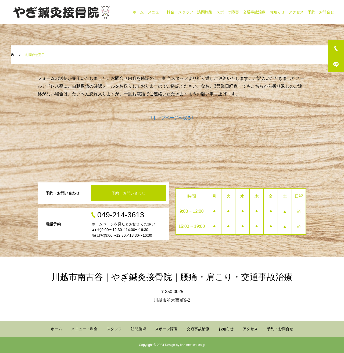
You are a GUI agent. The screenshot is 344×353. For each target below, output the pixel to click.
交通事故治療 (254, 12)
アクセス (296, 12)
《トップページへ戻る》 (172, 118)
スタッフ (185, 12)
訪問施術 (204, 12)
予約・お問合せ (321, 12)
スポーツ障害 (227, 12)
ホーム (138, 12)
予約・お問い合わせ (128, 193)
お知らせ (277, 12)
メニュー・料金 (161, 12)
